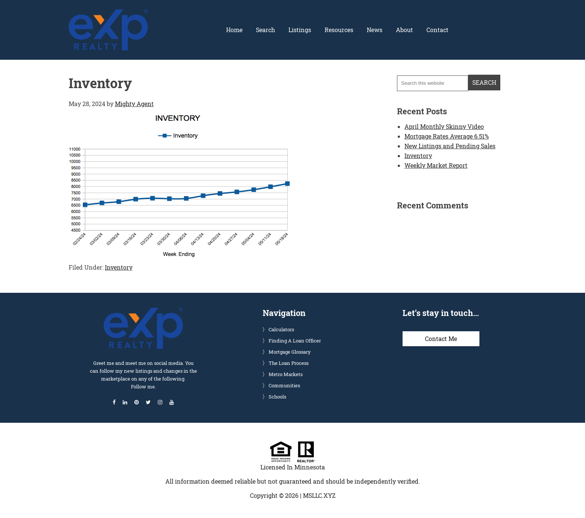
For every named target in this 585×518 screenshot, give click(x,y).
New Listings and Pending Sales (449, 146)
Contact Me (441, 338)
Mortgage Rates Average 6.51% (446, 136)
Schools (277, 396)
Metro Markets (286, 374)
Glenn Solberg (108, 13)
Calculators (281, 329)
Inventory (118, 267)
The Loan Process (289, 363)
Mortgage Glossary (290, 351)
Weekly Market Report (435, 165)
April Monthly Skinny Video (444, 126)
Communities (284, 385)
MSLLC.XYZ (319, 495)
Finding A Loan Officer (295, 340)
